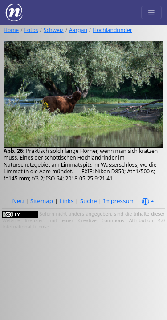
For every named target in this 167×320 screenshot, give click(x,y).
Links (66, 201)
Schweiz (54, 30)
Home (11, 30)
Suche (88, 201)
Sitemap (41, 201)
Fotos (31, 30)
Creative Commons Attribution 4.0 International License (83, 223)
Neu (18, 201)
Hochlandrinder (112, 30)
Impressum (119, 201)
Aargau (78, 30)
